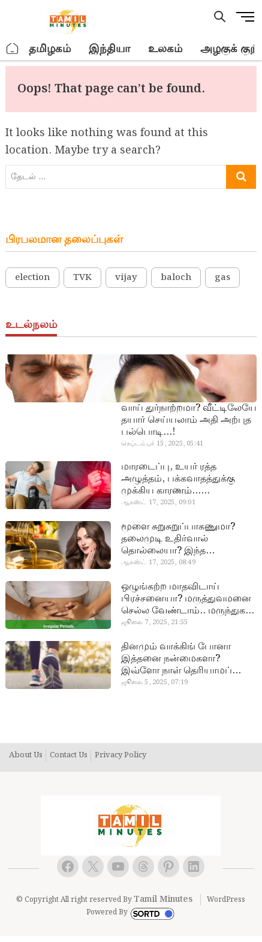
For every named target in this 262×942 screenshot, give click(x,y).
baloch (176, 277)
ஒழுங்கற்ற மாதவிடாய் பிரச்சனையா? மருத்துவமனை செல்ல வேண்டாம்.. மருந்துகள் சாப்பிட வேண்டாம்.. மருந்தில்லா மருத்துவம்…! (187, 599)
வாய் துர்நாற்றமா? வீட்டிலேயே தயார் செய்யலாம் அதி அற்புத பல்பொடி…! (189, 420)
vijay (126, 277)
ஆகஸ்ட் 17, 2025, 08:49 (158, 562)
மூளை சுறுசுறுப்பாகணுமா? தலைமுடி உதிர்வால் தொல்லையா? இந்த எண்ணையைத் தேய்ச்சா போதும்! (178, 539)
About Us (26, 756)
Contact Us (69, 756)
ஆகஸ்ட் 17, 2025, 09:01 (158, 502)
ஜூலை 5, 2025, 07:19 (154, 682)
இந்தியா (109, 49)
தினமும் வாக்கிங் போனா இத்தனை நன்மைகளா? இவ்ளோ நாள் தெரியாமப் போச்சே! (176, 659)
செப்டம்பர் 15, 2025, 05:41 (162, 443)
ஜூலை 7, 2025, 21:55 (154, 622)
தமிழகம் (50, 49)
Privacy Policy (120, 756)
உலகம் (165, 49)
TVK (82, 277)
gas (222, 277)
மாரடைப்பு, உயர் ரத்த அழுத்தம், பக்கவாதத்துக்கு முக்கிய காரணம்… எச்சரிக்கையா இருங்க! (178, 479)
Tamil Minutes (163, 899)
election (32, 277)
